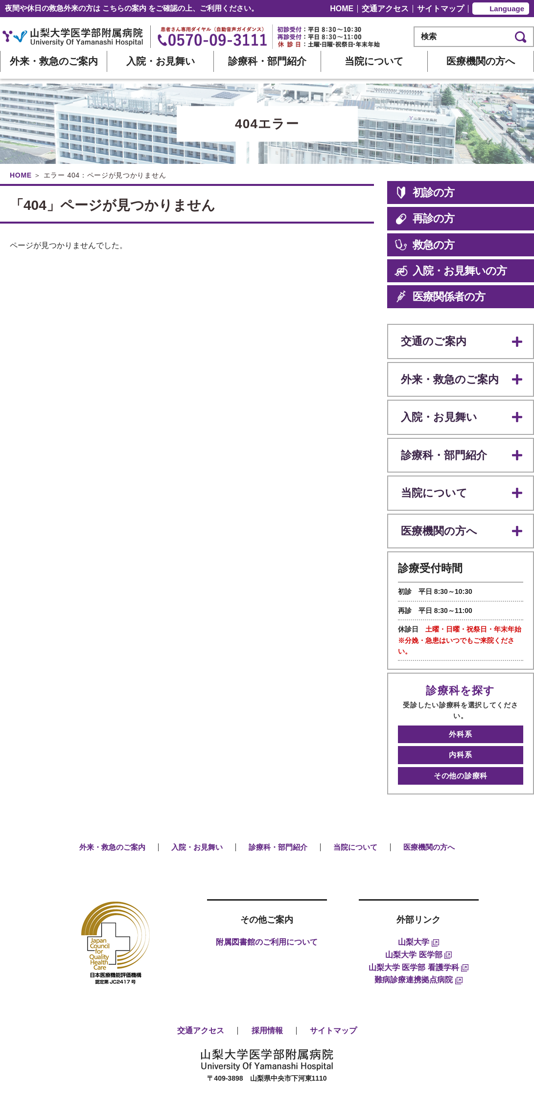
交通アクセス (385, 8)
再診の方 (424, 218)
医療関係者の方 (440, 296)
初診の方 (424, 192)
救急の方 (424, 244)
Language (506, 8)
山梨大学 (418, 902)
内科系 (460, 721)
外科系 (460, 705)
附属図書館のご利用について (267, 902)
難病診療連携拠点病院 (418, 939)
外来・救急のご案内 (54, 61)
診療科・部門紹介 (267, 61)
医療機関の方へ (480, 61)
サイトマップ (440, 8)
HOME (341, 8)
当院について (374, 61)
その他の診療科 (461, 737)
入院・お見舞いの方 (450, 270)
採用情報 (267, 990)
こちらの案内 (124, 8)
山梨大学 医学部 (418, 914)
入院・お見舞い (160, 61)
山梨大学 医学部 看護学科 (418, 927)
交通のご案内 (431, 339)
